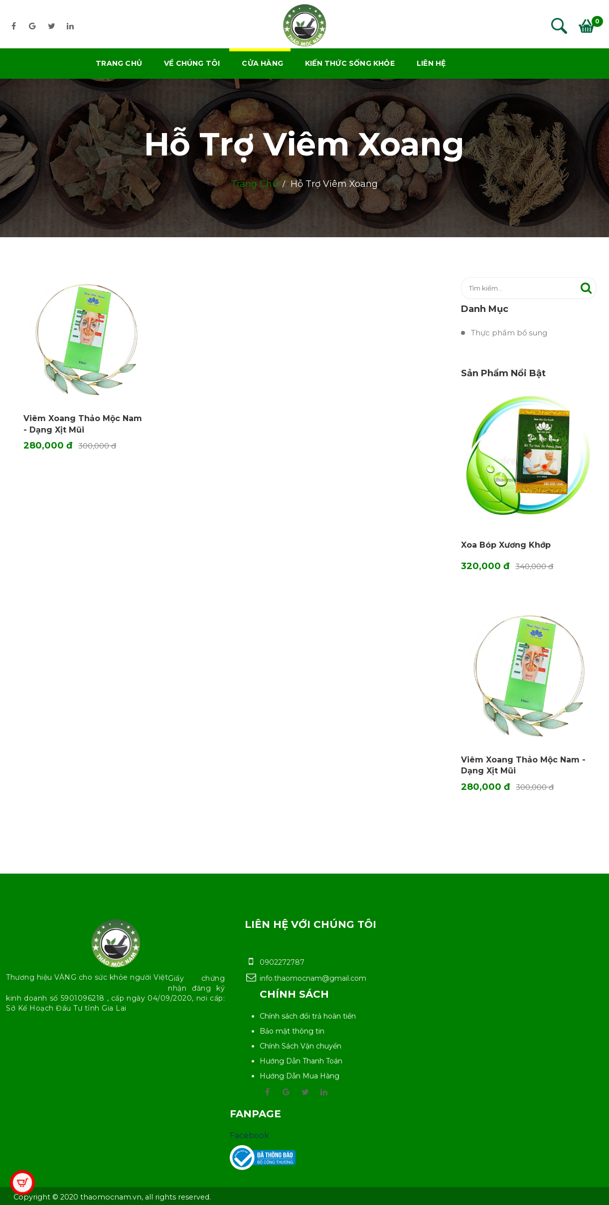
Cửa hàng (262, 63)
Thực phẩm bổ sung (509, 332)
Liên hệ (431, 63)
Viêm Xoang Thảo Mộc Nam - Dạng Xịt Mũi (523, 765)
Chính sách (294, 994)
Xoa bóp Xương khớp (506, 545)
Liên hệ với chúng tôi (310, 924)
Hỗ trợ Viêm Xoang (304, 144)
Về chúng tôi (192, 63)
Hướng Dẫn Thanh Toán (301, 1060)
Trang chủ (119, 63)
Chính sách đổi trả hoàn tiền (308, 1016)
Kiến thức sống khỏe (350, 63)
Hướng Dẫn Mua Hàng (299, 1075)
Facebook (249, 1135)
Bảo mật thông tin (292, 1031)
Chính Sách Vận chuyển (300, 1046)
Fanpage (255, 1114)
